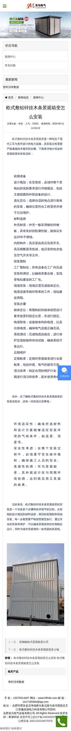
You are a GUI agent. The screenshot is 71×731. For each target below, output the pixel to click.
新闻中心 (10, 56)
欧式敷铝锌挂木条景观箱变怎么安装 (35, 657)
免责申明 (25, 716)
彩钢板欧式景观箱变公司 (33, 641)
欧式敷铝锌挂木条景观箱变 (28, 138)
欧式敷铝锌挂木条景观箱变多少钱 (39, 649)
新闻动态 (23, 97)
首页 (10, 97)
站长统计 (5, 728)
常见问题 (10, 65)
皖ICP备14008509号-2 (46, 716)
